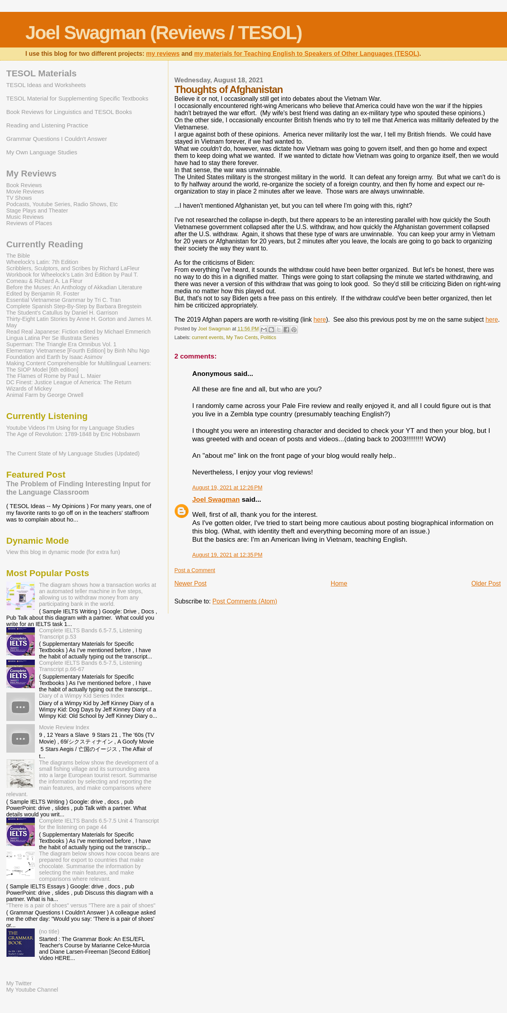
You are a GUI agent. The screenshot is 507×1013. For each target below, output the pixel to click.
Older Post (486, 583)
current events (207, 337)
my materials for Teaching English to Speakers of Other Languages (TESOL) (306, 53)
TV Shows (19, 198)
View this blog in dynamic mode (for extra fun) (63, 552)
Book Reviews (24, 185)
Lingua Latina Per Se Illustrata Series (52, 338)
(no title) (49, 931)
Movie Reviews (25, 191)
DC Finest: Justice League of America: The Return (69, 382)
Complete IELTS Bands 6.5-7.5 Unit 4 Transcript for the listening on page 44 (99, 824)
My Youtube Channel (32, 989)
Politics (268, 337)
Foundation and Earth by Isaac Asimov (54, 357)
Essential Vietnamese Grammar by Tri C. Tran (63, 300)
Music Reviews (25, 217)
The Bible (18, 255)
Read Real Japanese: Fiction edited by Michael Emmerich (78, 331)
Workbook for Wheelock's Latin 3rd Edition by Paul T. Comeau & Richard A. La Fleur (72, 277)
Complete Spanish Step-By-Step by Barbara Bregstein (73, 306)
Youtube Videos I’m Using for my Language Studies (70, 428)
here (319, 319)
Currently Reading (44, 244)
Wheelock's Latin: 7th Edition (42, 262)
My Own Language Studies (41, 152)
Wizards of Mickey (29, 388)
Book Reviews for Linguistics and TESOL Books (69, 111)
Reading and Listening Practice (47, 125)
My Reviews (31, 173)
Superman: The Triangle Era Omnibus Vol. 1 (61, 344)
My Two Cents (241, 337)
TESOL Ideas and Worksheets (46, 85)
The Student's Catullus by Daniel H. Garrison (62, 312)
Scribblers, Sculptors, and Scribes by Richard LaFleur (73, 268)
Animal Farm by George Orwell (45, 395)
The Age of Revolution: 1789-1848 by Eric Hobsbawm (73, 434)
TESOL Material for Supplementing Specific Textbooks (77, 98)
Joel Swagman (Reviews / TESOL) (163, 32)
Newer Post (190, 583)
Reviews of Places (29, 223)
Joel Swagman (216, 499)
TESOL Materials (41, 73)
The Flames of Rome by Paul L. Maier (53, 376)
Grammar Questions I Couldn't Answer (56, 138)
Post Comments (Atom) (244, 601)
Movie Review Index (64, 727)
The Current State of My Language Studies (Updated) (73, 453)
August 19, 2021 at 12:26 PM (227, 487)
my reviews (163, 53)
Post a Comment (194, 570)
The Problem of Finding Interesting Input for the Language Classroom (78, 488)
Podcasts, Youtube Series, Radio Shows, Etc (62, 204)
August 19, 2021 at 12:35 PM (227, 555)
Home (339, 583)
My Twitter (19, 983)
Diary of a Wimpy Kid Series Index (81, 695)
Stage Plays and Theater (37, 210)
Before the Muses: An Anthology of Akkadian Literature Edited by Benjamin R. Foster (74, 290)
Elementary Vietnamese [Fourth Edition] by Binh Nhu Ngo (78, 350)
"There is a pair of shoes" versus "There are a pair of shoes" (81, 905)
